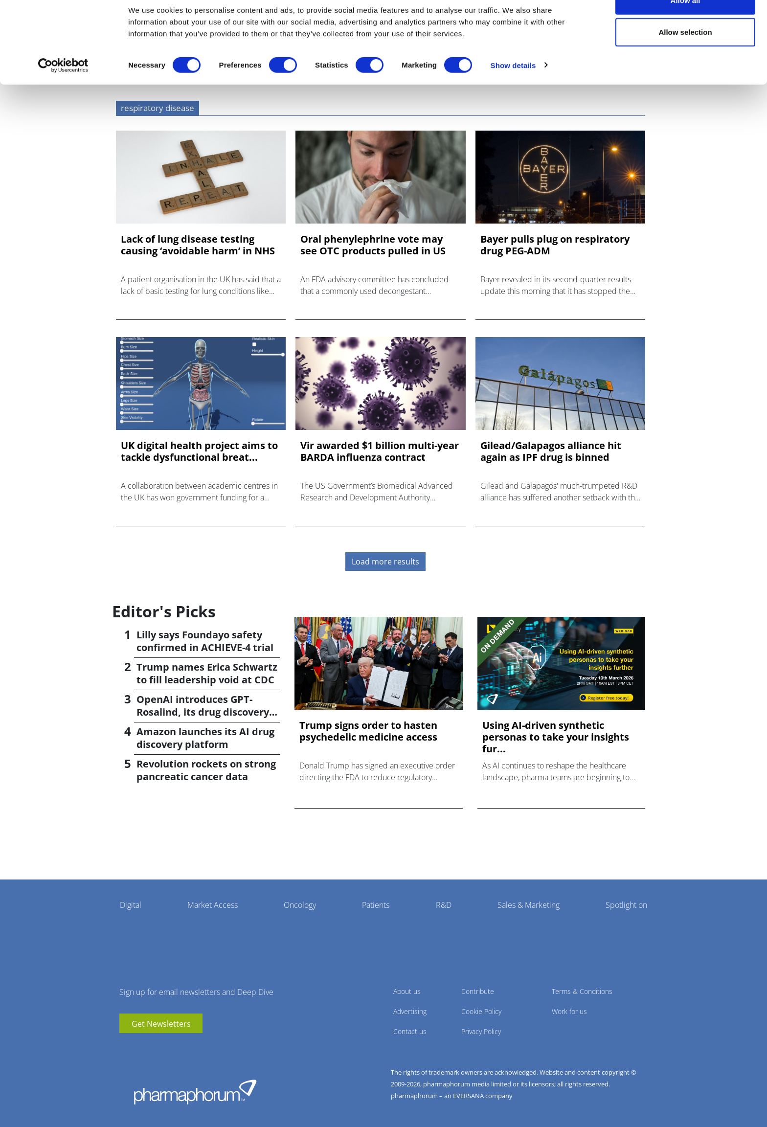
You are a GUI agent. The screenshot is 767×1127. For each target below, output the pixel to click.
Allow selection (685, 58)
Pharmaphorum (195, 1091)
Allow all (685, 26)
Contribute (477, 991)
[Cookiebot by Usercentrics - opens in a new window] (63, 91)
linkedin (141, 1048)
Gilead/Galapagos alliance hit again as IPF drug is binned (550, 451)
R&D (443, 905)
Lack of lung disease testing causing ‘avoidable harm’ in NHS (198, 245)
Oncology (300, 905)
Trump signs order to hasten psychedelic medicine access (368, 731)
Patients (375, 905)
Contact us (410, 1031)
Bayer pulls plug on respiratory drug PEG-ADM (555, 245)
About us (407, 991)
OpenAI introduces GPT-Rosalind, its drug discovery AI (202, 712)
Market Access (212, 905)
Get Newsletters (161, 1023)
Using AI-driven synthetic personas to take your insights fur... (555, 737)
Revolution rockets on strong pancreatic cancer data (206, 770)
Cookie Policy (481, 1011)
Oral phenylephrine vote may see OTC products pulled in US (373, 245)
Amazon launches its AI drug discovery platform (205, 738)
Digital (130, 905)
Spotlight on (626, 905)
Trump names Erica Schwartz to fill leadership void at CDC (206, 673)
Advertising (410, 1011)
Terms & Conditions (582, 991)
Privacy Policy (481, 1031)
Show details (513, 91)
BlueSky (156, 1048)
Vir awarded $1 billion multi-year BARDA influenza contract (379, 451)
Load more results (385, 561)
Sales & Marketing (528, 905)
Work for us (569, 1011)
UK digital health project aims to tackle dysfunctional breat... (199, 451)
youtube (127, 1048)
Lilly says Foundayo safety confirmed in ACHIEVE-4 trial (204, 641)
